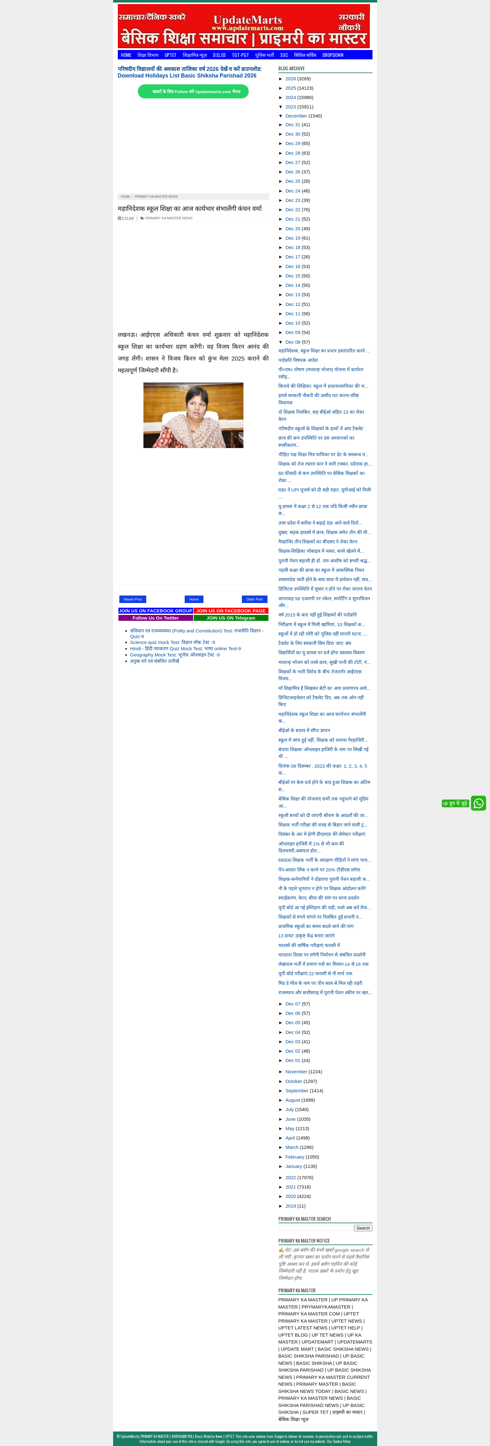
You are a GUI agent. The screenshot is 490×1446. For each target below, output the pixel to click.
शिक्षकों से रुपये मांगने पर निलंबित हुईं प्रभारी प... (320, 917)
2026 (292, 78)
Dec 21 (294, 219)
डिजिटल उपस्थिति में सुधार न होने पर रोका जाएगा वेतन (325, 588)
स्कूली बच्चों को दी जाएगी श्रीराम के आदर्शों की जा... (323, 815)
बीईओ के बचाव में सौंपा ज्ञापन (304, 730)
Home (126, 54)
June (291, 1119)
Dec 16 (294, 266)
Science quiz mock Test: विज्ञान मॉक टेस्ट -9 (172, 642)
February (296, 1156)
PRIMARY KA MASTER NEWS (166, 218)
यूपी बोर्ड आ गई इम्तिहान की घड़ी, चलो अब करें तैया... (324, 907)
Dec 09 (294, 332)
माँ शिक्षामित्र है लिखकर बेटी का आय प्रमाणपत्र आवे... (324, 688)
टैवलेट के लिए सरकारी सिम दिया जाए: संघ (314, 643)
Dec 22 (294, 209)
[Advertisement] (193, 146)
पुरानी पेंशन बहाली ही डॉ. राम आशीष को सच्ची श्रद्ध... (324, 560)
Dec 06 (294, 1013)
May (291, 1128)
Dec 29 (294, 143)
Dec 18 (294, 247)
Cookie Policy (341, 1441)
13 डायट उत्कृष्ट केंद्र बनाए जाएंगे (306, 935)
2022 (292, 1177)
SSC (284, 54)
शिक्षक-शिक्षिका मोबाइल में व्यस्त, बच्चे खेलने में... (321, 551)
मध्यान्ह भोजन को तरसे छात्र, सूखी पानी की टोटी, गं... (324, 662)
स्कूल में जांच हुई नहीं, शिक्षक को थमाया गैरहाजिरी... (323, 740)
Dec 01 (294, 1060)
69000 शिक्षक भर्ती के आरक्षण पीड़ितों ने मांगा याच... (325, 860)
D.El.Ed (219, 54)
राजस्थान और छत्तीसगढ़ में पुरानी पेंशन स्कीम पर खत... (325, 992)
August (294, 1100)
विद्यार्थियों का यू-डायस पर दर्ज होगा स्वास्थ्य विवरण (321, 652)
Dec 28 (294, 153)
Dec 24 (294, 190)
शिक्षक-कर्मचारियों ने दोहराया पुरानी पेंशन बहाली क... (324, 879)
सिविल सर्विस (305, 54)
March (293, 1147)
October (295, 1081)
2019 (292, 1206)
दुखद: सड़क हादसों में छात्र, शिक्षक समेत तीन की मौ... (324, 532)
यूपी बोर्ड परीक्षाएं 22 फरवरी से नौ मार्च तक (315, 973)
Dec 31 (294, 124)
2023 (292, 106)
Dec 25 (294, 181)
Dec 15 (294, 275)
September (298, 1090)
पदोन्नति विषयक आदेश (298, 360)
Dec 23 (294, 200)
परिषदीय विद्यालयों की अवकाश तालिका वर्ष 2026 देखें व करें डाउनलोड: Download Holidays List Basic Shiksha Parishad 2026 (190, 72)
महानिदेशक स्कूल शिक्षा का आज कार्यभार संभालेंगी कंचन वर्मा (190, 208)
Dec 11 (294, 313)
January (295, 1166)
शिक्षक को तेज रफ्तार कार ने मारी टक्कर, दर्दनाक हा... (325, 463)
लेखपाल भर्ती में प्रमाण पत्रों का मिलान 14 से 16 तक (323, 964)
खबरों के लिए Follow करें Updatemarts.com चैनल (196, 91)
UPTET (171, 54)
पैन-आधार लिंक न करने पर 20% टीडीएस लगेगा (319, 869)
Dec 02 (294, 1051)
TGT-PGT (240, 54)
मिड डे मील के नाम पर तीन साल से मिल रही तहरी (320, 983)
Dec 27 (294, 162)
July (290, 1109)
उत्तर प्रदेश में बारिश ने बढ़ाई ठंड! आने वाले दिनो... (320, 523)
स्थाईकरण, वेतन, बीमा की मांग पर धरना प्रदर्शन (318, 897)
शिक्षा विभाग (148, 54)
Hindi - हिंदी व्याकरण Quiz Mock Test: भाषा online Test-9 (185, 648)
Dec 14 (294, 285)
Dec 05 (294, 1022)
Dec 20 (294, 228)
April (291, 1137)
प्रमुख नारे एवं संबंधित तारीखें (154, 661)
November (297, 1071)
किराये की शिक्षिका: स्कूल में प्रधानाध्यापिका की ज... (323, 386)
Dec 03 (294, 1041)
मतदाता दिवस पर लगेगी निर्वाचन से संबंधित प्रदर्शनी (322, 954)
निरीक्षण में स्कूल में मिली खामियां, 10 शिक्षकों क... (322, 624)
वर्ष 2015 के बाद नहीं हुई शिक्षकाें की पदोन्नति (317, 614)
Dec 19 (294, 238)
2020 (292, 1196)
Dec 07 (294, 1003)
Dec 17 (294, 256)
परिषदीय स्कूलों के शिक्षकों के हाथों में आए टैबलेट (320, 428)
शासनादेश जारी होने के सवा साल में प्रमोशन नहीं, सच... (325, 579)
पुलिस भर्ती (264, 54)
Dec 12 (294, 304)
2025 (292, 88)
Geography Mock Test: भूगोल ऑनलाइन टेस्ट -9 (175, 654)
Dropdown (332, 54)
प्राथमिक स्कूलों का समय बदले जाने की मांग (315, 926)
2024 (292, 97)
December (297, 115)
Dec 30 (294, 134)
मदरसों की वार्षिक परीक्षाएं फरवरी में (309, 945)
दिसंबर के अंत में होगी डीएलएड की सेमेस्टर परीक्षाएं (321, 834)
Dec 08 (294, 342)
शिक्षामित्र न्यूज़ (195, 54)
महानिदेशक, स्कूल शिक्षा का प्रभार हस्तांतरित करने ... (324, 350)
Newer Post (133, 599)
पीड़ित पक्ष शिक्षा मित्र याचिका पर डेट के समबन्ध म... (323, 454)
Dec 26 (294, 171)
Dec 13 (294, 294)
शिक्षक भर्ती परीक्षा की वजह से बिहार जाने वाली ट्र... (323, 824)
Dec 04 (294, 1032)
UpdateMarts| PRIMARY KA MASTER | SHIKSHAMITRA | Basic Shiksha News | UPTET (177, 1436)
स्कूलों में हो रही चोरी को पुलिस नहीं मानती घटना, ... (323, 633)
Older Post (255, 599)
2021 (292, 1186)
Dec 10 (294, 323)
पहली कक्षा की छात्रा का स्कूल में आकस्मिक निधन (321, 570)
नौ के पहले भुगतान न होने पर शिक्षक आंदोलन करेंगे (322, 888)
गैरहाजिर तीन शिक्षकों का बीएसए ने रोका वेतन (317, 541)
